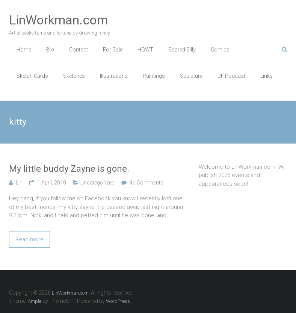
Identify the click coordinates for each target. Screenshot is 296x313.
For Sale (112, 50)
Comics (220, 50)
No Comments (145, 183)
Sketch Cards (32, 76)
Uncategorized (97, 183)
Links (266, 76)
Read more (29, 239)
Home (24, 50)
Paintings (154, 76)
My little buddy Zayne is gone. (69, 168)
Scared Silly (182, 50)
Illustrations (114, 76)
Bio (50, 50)
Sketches (74, 76)
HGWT (145, 50)
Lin (19, 183)
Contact (78, 50)
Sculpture (191, 76)
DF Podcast (231, 76)
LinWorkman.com (58, 19)
